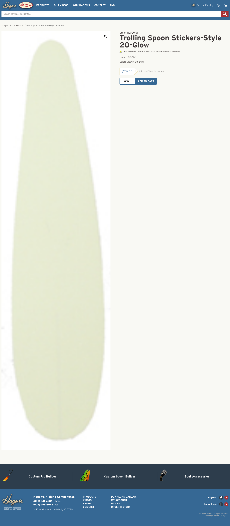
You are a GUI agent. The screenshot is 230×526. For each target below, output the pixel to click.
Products (42, 5)
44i (226, 516)
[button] (105, 36)
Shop (4, 25)
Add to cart (146, 81)
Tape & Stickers (16, 25)
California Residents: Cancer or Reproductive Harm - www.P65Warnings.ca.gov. (150, 51)
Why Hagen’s (81, 5)
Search (225, 14)
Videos (87, 500)
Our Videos (61, 5)
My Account (119, 500)
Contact (100, 5)
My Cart (116, 503)
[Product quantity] (127, 81)
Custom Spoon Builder (120, 476)
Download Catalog (124, 496)
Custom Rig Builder (42, 476)
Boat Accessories (197, 476)
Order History (120, 507)
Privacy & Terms (212, 516)
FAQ (112, 5)
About (87, 503)
